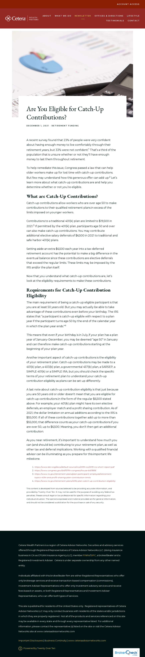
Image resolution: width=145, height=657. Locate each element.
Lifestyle (133, 16)
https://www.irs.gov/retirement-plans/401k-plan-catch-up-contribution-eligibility (75, 481)
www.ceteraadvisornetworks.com (87, 640)
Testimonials (115, 21)
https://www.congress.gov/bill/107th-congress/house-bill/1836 (65, 470)
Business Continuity (55, 640)
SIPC (93, 555)
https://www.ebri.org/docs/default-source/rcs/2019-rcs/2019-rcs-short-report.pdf (74, 467)
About (47, 16)
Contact (134, 21)
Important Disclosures (30, 640)
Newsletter (83, 16)
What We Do (63, 16)
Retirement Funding (65, 126)
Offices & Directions (109, 16)
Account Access (128, 4)
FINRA (86, 555)
